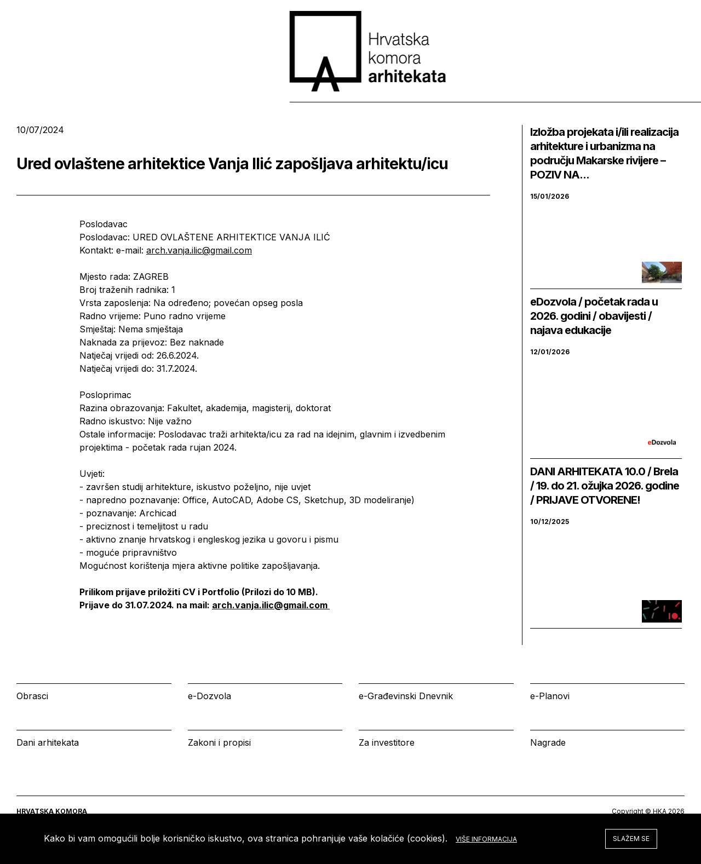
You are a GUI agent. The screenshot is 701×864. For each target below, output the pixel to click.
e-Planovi (550, 695)
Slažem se (631, 838)
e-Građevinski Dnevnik (406, 695)
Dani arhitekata (47, 742)
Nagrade (548, 742)
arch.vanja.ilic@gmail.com (199, 250)
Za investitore (387, 742)
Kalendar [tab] (535, 92)
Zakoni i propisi (219, 742)
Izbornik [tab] (463, 92)
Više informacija (486, 839)
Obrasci (32, 695)
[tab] (656, 92)
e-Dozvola (209, 695)
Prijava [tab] (605, 92)
